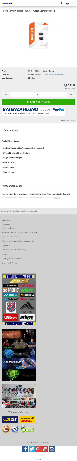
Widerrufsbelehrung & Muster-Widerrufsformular (19, 232)
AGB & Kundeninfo (8, 228)
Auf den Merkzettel (68, 120)
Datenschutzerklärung (10, 237)
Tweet (38, 460)
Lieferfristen (6, 245)
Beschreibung (11, 130)
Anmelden (56, 198)
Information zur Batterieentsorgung (14, 250)
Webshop (30, 442)
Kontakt (5, 254)
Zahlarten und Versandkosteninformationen (18, 241)
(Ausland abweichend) (56, 75)
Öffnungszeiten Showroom (12, 259)
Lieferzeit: (6, 75)
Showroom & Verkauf (9, 263)
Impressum (6, 224)
